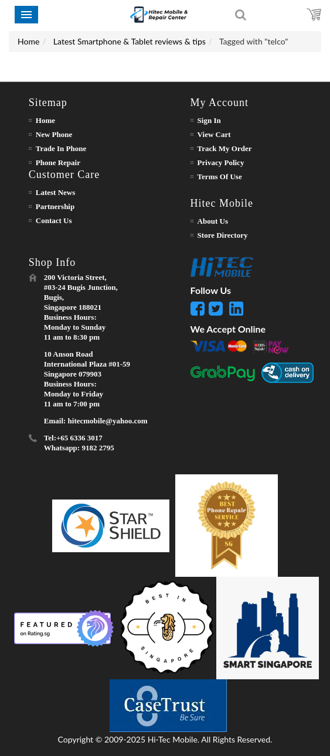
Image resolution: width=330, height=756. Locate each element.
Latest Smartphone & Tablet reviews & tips (129, 41)
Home (28, 41)
